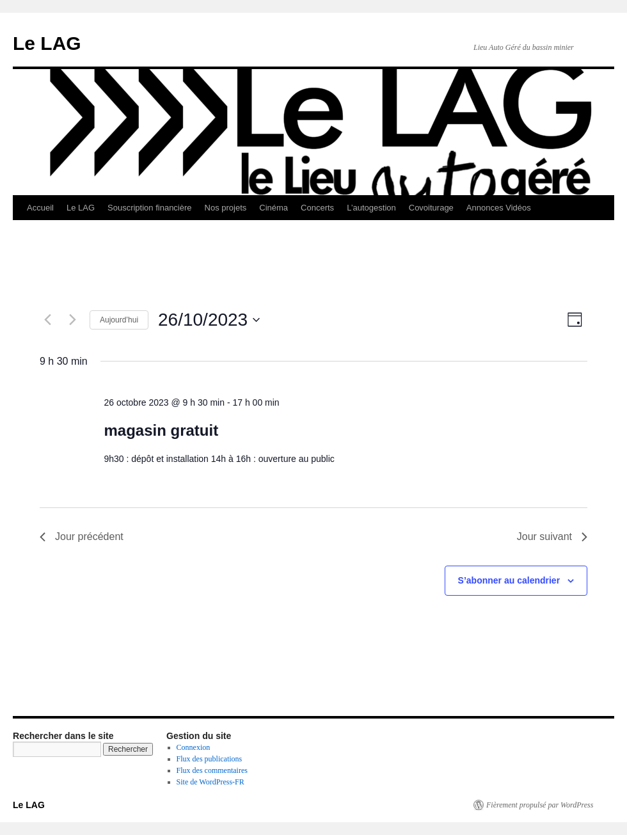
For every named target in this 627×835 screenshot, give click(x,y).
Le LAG (47, 43)
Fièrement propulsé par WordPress (539, 804)
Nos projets (226, 207)
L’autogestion (371, 207)
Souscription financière (149, 207)
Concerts (317, 207)
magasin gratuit (161, 430)
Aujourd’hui (119, 319)
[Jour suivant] (72, 320)
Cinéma (273, 207)
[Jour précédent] (47, 320)
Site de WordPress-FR (210, 781)
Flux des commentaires (212, 770)
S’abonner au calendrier (509, 580)
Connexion (193, 747)
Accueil (40, 207)
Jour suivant (552, 536)
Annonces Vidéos (498, 207)
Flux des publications (209, 758)
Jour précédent (81, 536)
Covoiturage (431, 207)
